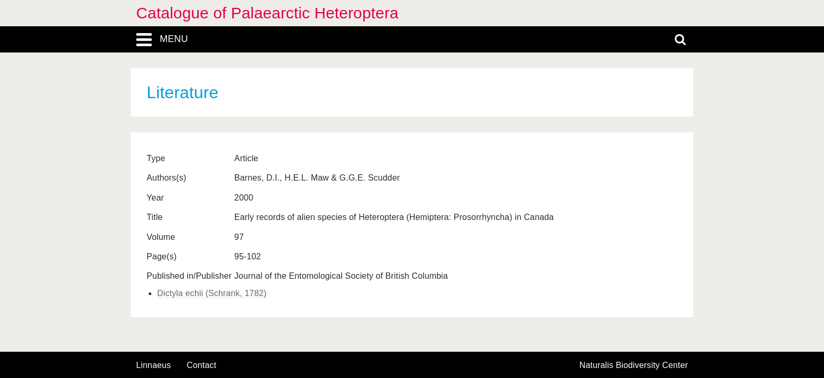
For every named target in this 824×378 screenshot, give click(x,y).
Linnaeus (153, 365)
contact (201, 365)
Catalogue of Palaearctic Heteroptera (267, 13)
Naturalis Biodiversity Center (634, 365)
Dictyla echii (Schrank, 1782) (211, 293)
